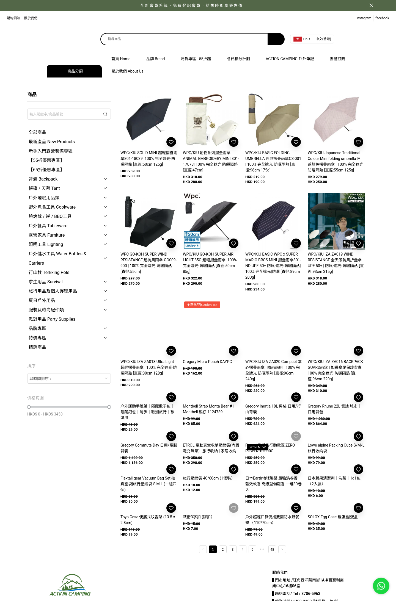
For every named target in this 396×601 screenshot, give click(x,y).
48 (272, 550)
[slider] (29, 407)
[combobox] (69, 378)
